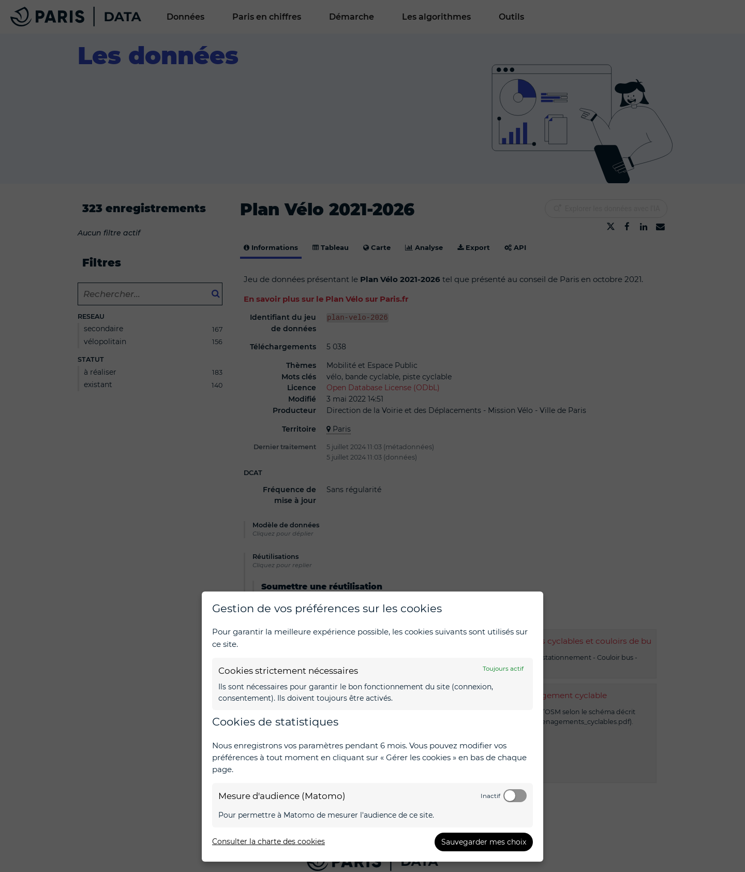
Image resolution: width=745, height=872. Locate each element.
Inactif (490, 796)
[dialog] (372, 727)
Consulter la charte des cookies (268, 841)
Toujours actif (503, 668)
